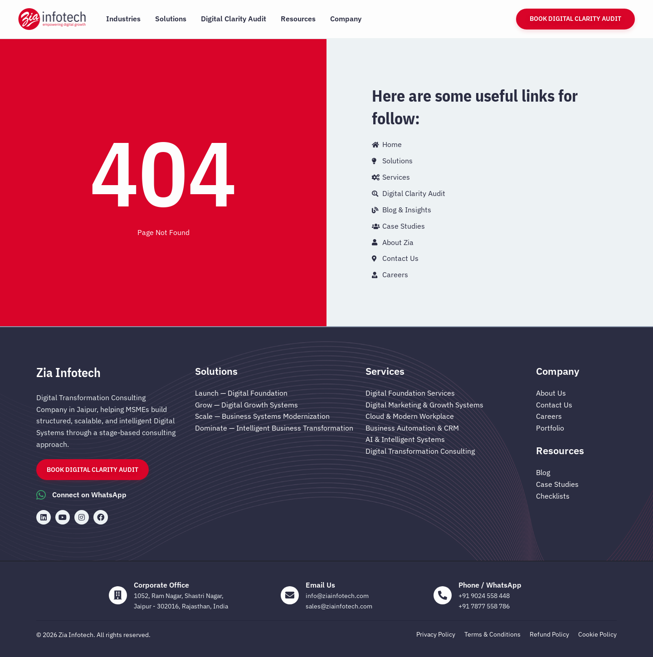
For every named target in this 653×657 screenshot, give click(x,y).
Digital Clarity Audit (233, 18)
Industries (123, 18)
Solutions (170, 18)
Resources (298, 18)
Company (345, 18)
